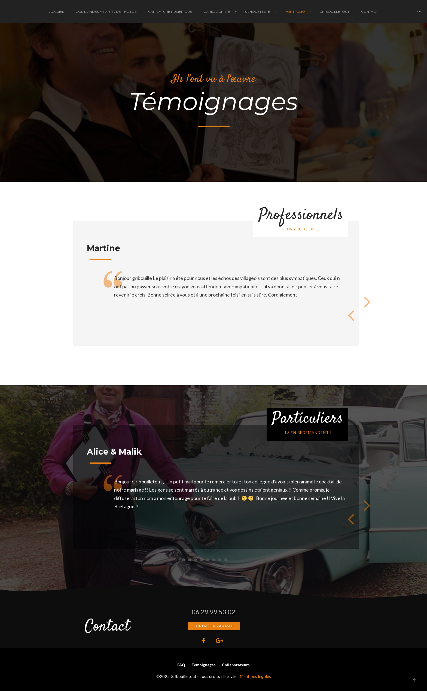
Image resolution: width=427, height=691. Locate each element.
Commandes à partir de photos (106, 12)
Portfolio (295, 12)
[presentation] (351, 315)
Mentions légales (255, 676)
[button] (177, 559)
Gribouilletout (334, 12)
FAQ (181, 664)
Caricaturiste (217, 12)
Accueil (56, 12)
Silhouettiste (257, 12)
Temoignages (203, 664)
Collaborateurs (236, 664)
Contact (369, 12)
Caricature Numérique (170, 12)
